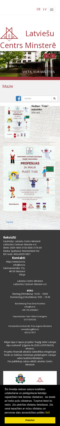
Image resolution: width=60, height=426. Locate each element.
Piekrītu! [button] (30, 420)
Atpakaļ (9, 222)
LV (45, 9)
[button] (46, 56)
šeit (47, 412)
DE (39, 9)
